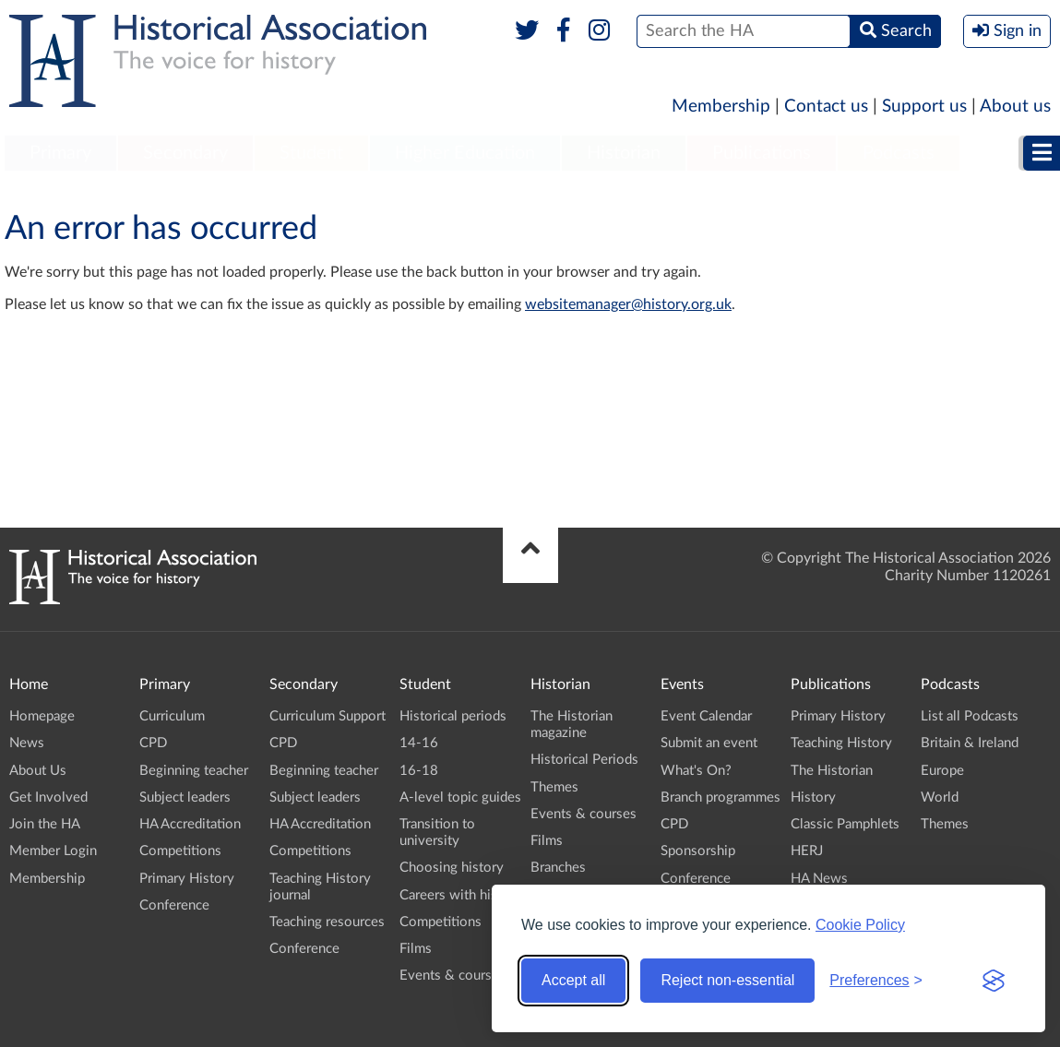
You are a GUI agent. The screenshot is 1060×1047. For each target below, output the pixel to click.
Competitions (180, 851)
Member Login (53, 851)
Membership (721, 106)
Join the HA (44, 824)
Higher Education (465, 153)
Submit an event (709, 743)
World (940, 797)
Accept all (573, 980)
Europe (942, 771)
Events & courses (452, 975)
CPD (153, 743)
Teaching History (841, 743)
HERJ (807, 851)
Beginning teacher (193, 771)
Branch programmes (720, 797)
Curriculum (172, 716)
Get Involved (48, 797)
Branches (558, 867)
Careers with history (460, 895)
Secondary (185, 153)
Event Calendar (706, 716)
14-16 (418, 743)
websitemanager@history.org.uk (628, 304)
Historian (624, 153)
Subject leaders (185, 797)
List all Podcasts (969, 716)
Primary (60, 153)
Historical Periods (584, 760)
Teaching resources (327, 922)
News (26, 743)
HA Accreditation (190, 824)
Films (415, 949)
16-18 (418, 771)
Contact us (826, 106)
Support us (924, 106)
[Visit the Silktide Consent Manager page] (993, 980)
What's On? (696, 771)
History (813, 797)
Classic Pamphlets (845, 824)
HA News (819, 879)
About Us (37, 771)
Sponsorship (698, 851)
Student (311, 153)
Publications (761, 153)
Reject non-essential (727, 980)
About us (1015, 106)
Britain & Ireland (969, 743)
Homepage (42, 716)
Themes (554, 787)
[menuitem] (60, 154)
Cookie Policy (860, 925)
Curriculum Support (327, 716)
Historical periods (452, 716)
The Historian (832, 771)
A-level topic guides (460, 797)
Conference (174, 905)
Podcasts (899, 153)
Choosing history (451, 867)
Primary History (186, 879)
